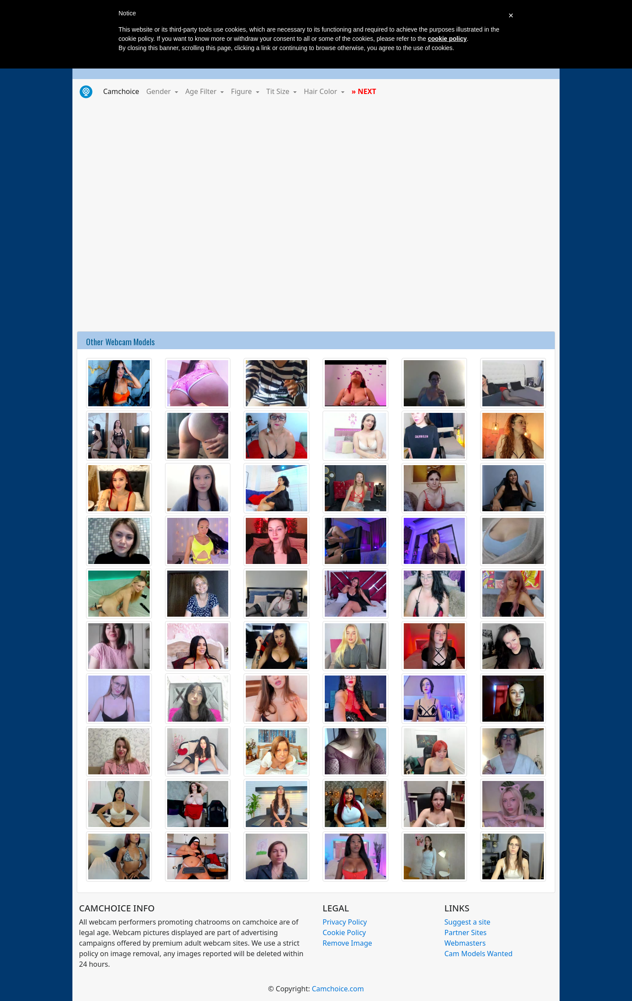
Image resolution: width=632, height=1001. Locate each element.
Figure (242, 91)
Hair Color (321, 91)
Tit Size (278, 91)
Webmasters (465, 943)
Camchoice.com (338, 989)
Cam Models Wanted (479, 953)
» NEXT (364, 91)
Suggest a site (468, 922)
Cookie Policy (344, 932)
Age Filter (201, 91)
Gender (159, 91)
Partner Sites (466, 932)
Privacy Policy (345, 922)
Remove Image (347, 943)
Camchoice (123, 91)
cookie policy (447, 38)
